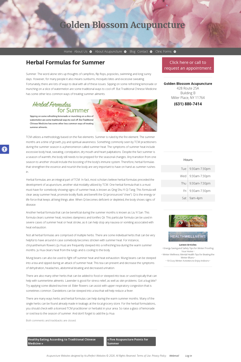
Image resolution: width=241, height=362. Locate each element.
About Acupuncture (108, 51)
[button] (4, 149)
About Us (80, 51)
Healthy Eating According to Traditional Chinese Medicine (62, 341)
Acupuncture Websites (58, 355)
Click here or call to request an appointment (188, 65)
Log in (188, 355)
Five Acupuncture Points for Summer (127, 341)
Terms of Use (144, 355)
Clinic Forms (163, 51)
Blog (132, 51)
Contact (142, 51)
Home (68, 51)
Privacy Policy (159, 355)
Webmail (174, 355)
